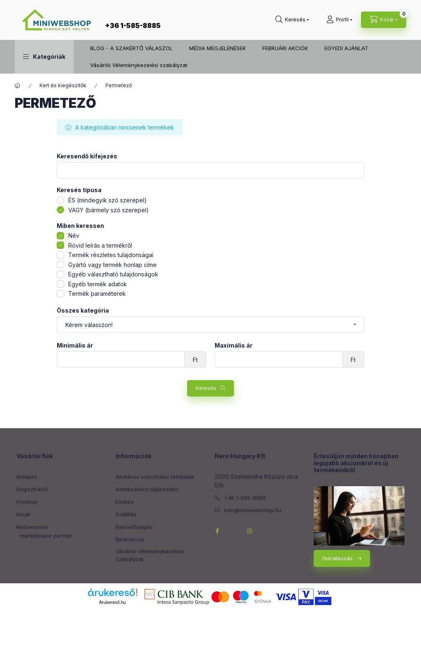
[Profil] (339, 20)
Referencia (130, 539)
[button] (44, 57)
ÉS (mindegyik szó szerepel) (107, 200)
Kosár (23, 514)
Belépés (26, 476)
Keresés (206, 388)
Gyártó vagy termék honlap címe (112, 264)
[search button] (292, 20)
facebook (217, 531)
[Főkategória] (18, 85)
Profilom (26, 502)
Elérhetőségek (134, 527)
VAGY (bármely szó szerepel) (108, 209)
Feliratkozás (337, 558)
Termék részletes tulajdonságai (110, 254)
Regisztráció (32, 489)
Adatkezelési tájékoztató (147, 489)
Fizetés (125, 502)
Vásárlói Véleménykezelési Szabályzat (150, 555)
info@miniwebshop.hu (252, 510)
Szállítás (126, 514)
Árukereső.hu (112, 602)
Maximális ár (233, 345)
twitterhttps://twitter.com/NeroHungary (233, 531)
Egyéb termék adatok (97, 284)
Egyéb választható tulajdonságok (113, 274)
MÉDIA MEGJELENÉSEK (217, 48)
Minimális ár (75, 345)
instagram (250, 531)
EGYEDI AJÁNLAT (346, 48)
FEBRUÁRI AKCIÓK (285, 48)
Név (73, 235)
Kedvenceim (32, 527)
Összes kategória (83, 310)
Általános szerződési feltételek (155, 476)
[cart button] (383, 20)
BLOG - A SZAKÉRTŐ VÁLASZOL (131, 48)
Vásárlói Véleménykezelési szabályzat (138, 65)
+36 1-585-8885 (133, 25)
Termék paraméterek (97, 293)
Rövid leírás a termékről (100, 245)
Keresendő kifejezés (87, 156)
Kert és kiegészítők (62, 85)
